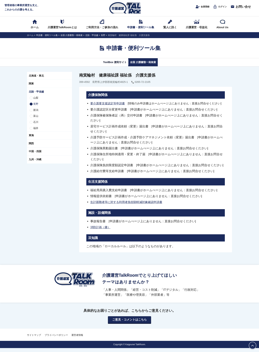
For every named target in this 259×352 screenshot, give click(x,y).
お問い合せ (240, 8)
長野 (35, 107)
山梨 (35, 101)
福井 (35, 132)
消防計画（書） (101, 231)
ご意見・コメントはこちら (129, 323)
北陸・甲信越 (36, 95)
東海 (31, 139)
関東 (31, 87)
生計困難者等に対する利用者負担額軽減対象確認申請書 (128, 206)
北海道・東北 (36, 79)
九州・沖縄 (35, 163)
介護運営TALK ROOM (129, 9)
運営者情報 (77, 338)
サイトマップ (34, 338)
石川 (35, 126)
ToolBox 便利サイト (110, 66)
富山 (35, 119)
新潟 (35, 113)
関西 (31, 147)
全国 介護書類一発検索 (147, 66)
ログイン (218, 8)
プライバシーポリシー (56, 338)
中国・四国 (35, 155)
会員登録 (197, 8)
